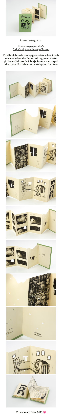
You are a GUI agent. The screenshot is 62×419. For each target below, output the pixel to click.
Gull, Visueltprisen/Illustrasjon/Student (31, 49)
